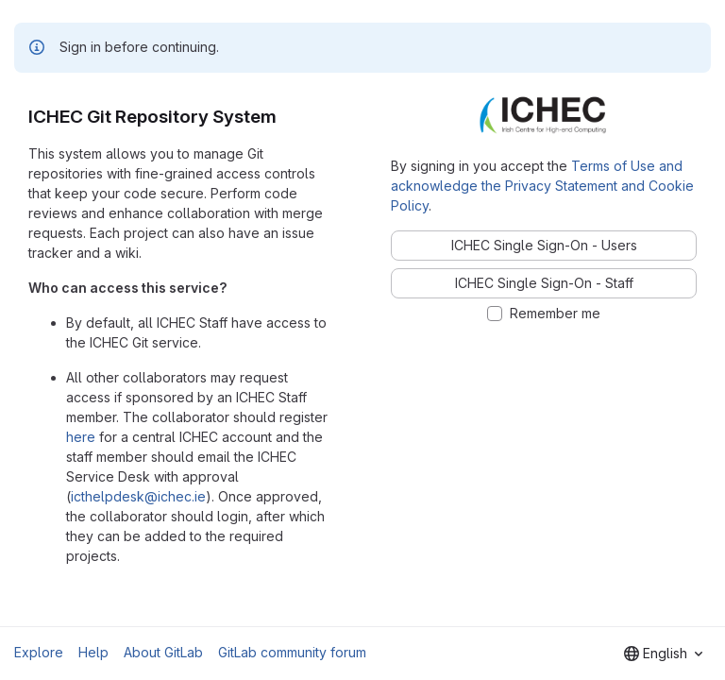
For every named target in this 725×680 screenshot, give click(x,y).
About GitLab (163, 652)
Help (93, 652)
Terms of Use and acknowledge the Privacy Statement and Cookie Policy (542, 185)
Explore (38, 652)
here (80, 437)
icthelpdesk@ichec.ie (138, 496)
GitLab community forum (292, 652)
